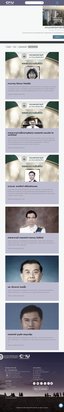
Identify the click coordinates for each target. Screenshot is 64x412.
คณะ (15, 47)
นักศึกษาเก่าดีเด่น (33, 47)
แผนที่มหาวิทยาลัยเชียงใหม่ (41, 372)
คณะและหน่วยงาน (10, 387)
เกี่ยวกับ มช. (9, 391)
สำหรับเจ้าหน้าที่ (38, 379)
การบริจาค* (37, 374)
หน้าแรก (9, 47)
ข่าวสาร (8, 389)
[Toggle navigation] (58, 42)
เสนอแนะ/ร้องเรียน (11, 398)
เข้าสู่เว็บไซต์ (58, 37)
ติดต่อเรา (8, 394)
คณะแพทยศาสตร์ (22, 47)
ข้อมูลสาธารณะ (10, 392)
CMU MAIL (37, 376)
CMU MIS (36, 377)
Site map (8, 396)
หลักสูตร (8, 383)
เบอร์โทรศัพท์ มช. (38, 370)
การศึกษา (8, 385)
